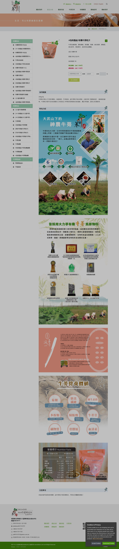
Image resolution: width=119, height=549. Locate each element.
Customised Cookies (108, 543)
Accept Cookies (96, 543)
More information (98, 538)
